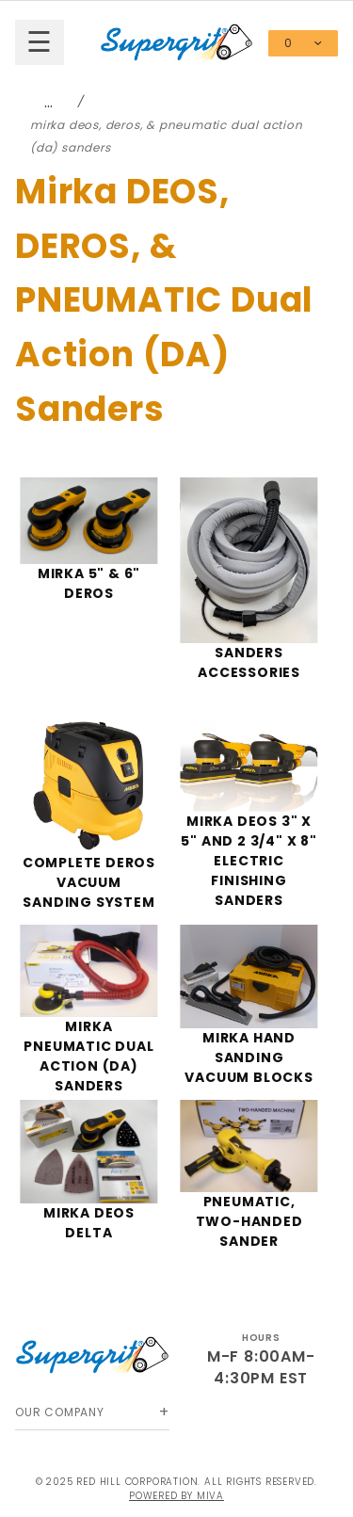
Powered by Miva (176, 1496)
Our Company (59, 1412)
